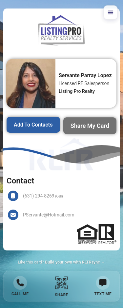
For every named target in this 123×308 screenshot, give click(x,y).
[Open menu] (110, 12)
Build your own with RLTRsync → (75, 262)
